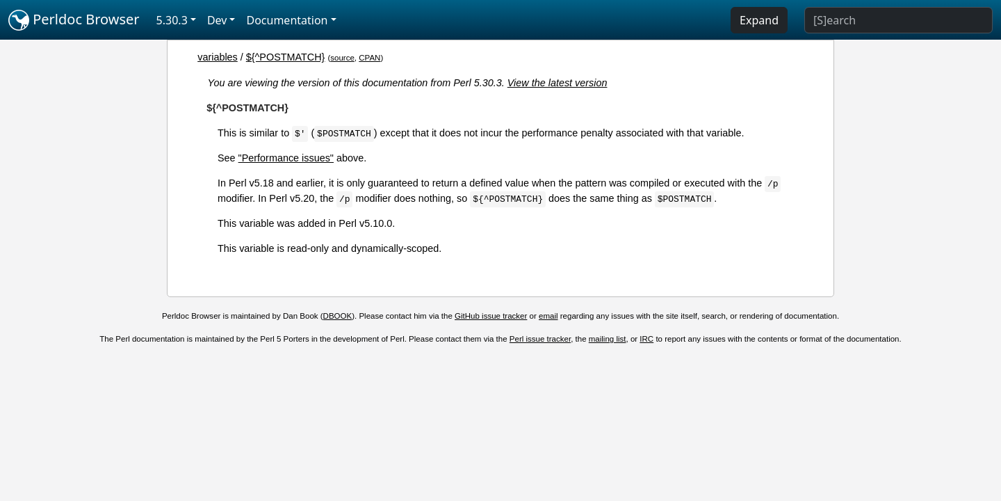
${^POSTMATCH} (285, 57)
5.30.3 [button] (172, 20)
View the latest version (557, 82)
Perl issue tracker (540, 339)
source (342, 58)
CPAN (369, 58)
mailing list (607, 339)
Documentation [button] (286, 20)
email (548, 316)
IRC (646, 339)
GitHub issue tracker (491, 316)
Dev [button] (217, 20)
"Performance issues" (286, 158)
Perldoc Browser (74, 20)
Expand (759, 20)
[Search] (898, 20)
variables (217, 57)
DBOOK (337, 316)
